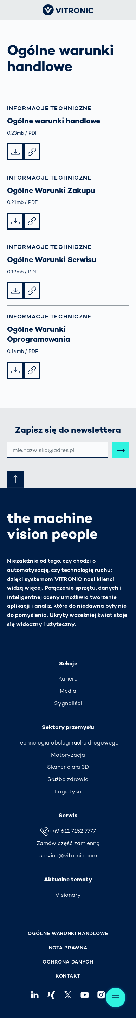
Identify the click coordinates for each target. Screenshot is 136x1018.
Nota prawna (68, 948)
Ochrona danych (68, 962)
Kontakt (68, 976)
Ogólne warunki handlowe (68, 933)
